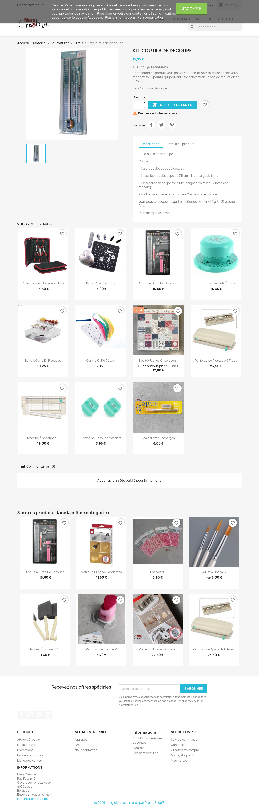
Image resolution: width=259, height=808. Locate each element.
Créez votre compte (185, 750)
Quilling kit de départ (100, 360)
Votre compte (184, 732)
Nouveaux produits (30, 755)
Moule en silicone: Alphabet (158, 649)
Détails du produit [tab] (180, 144)
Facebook (22, 715)
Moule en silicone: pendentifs (101, 572)
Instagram (48, 715)
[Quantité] (137, 105)
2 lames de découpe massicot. (100, 438)
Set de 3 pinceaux (213, 572)
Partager (151, 125)
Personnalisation (151, 17)
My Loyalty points (183, 755)
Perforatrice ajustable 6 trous (216, 360)
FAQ (77, 745)
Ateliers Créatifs (28, 739)
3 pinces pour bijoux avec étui (43, 283)
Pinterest (172, 125)
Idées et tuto (26, 745)
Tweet (161, 125)
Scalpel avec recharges (158, 438)
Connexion (178, 745)
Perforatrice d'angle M (101, 649)
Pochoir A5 (157, 572)
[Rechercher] (215, 27)
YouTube (31, 715)
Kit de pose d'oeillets (100, 283)
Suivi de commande (184, 739)
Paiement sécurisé (145, 753)
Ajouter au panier (172, 105)
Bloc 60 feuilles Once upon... (158, 360)
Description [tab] (151, 144)
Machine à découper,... (43, 438)
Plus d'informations (120, 17)
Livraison (139, 748)
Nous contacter (86, 750)
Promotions (25, 750)
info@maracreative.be (32, 799)
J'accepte (191, 8)
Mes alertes (179, 760)
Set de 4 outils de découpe (158, 283)
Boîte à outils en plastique (43, 360)
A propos (81, 739)
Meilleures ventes (29, 760)
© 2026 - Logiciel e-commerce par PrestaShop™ (129, 803)
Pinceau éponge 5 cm (45, 649)
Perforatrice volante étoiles (216, 283)
